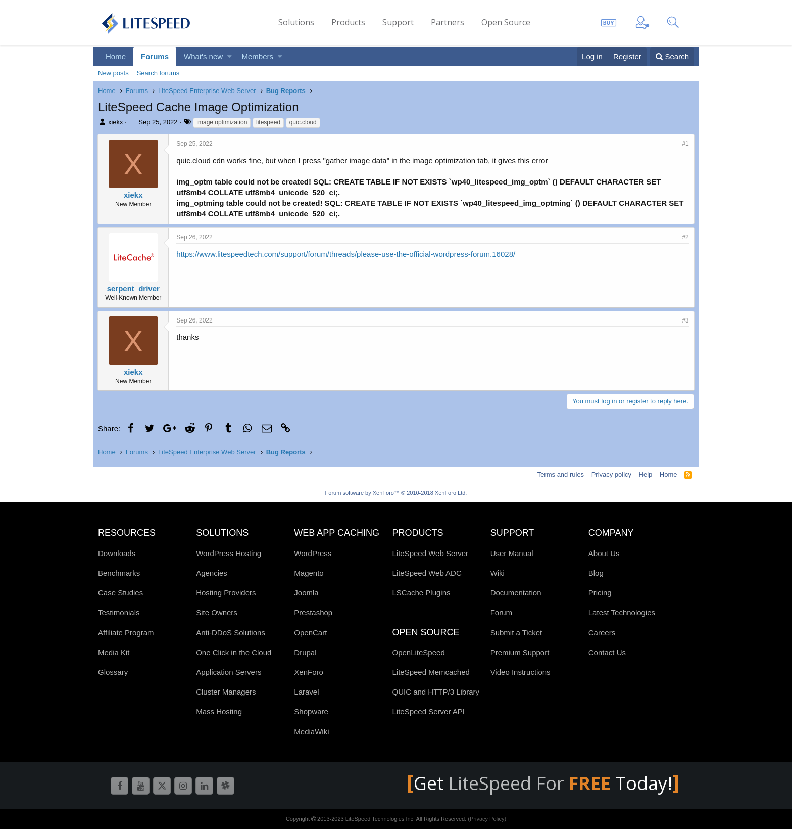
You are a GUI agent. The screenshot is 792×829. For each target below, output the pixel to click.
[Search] (672, 56)
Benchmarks (119, 573)
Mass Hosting (219, 711)
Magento (308, 573)
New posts (113, 73)
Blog (596, 573)
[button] (229, 56)
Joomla (306, 592)
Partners (447, 22)
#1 (685, 143)
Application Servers (228, 672)
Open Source (505, 22)
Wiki (497, 573)
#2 (685, 237)
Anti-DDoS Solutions (230, 632)
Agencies (211, 573)
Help (646, 474)
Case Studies (120, 592)
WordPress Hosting (228, 553)
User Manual (511, 553)
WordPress (312, 553)
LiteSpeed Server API (428, 711)
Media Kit (114, 652)
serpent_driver (133, 288)
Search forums (158, 73)
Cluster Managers (226, 691)
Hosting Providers (226, 592)
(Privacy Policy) (487, 819)
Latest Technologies (621, 612)
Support (398, 22)
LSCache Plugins (421, 592)
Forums (155, 56)
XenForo (308, 672)
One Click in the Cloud (233, 652)
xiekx (115, 122)
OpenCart (310, 632)
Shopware (311, 711)
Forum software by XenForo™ (396, 493)
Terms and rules (560, 474)
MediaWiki (311, 731)
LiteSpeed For (531, 783)
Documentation (515, 592)
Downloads (116, 553)
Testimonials (119, 612)
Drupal (305, 652)
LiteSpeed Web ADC (426, 573)
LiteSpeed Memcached (430, 672)
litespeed (268, 122)
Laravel (306, 691)
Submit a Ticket (516, 632)
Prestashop (313, 612)
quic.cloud (303, 122)
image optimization (221, 122)
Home (116, 56)
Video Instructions (520, 672)
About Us (604, 553)
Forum (501, 612)
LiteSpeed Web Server (430, 553)
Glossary (113, 672)
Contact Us (607, 652)
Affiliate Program (126, 632)
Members (258, 56)
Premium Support (520, 652)
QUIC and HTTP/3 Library (435, 691)
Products (348, 22)
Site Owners (216, 612)
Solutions (296, 22)
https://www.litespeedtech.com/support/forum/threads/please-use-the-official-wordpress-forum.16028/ (346, 254)
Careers (601, 632)
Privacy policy (611, 474)
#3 (685, 320)
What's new (203, 56)
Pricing (600, 592)
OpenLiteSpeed (418, 652)
